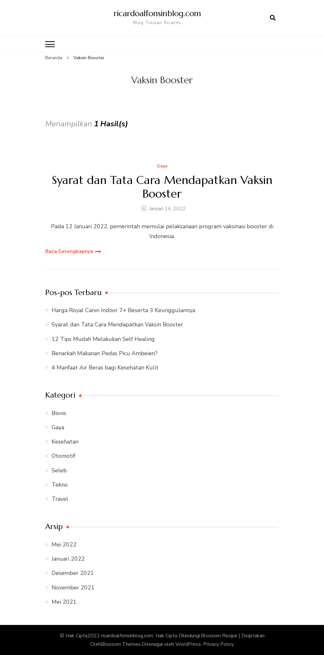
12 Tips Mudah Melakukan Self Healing (103, 339)
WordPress (188, 644)
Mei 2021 (64, 602)
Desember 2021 (73, 573)
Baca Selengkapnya (69, 251)
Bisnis (59, 413)
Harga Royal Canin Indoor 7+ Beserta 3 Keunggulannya (123, 310)
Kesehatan (65, 441)
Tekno (60, 484)
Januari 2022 (68, 559)
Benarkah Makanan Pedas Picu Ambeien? (105, 353)
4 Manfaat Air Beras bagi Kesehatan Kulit (105, 367)
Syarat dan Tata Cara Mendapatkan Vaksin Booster (162, 186)
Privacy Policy (218, 644)
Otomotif (63, 456)
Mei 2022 (64, 544)
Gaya (162, 166)
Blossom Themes (121, 644)
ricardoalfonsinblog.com (157, 13)
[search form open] (273, 18)
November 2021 (73, 587)
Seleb (59, 470)
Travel (60, 499)
